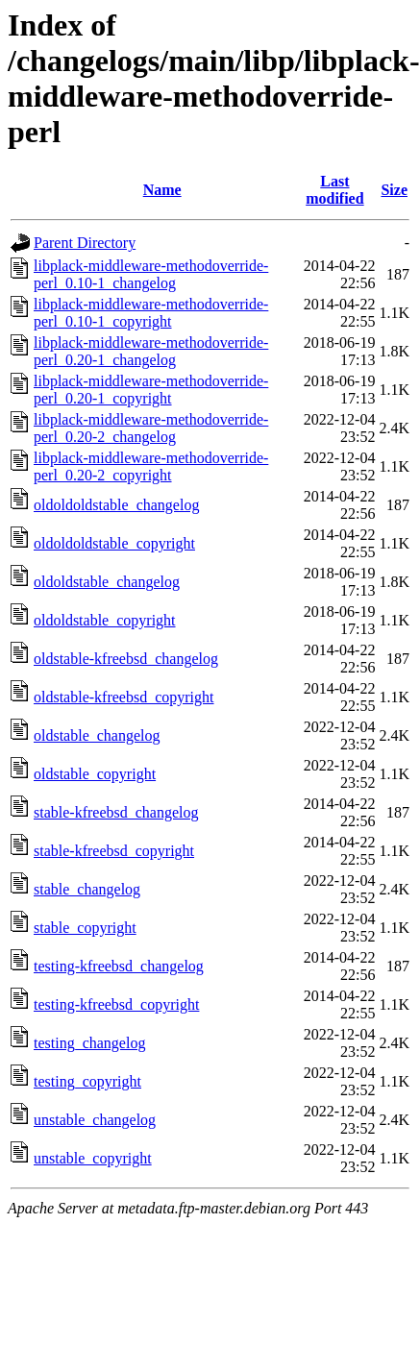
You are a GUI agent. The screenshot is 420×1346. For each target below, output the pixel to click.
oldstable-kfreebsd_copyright (124, 697)
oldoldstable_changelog (107, 582)
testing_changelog (89, 1043)
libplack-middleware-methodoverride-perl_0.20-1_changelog (151, 351)
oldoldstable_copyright (105, 620)
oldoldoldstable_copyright (114, 543)
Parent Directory (85, 242)
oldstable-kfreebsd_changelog (126, 658)
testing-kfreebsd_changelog (119, 966)
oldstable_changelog (97, 735)
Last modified (334, 190)
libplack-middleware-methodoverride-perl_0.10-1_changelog (151, 274)
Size (394, 190)
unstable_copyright (93, 1158)
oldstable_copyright (95, 774)
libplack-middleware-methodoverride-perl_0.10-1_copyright (151, 313)
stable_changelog (87, 889)
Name (162, 190)
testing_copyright (87, 1081)
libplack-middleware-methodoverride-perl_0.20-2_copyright (151, 466)
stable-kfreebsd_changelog (116, 812)
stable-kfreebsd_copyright (114, 851)
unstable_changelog (95, 1120)
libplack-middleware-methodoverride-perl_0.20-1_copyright (151, 389)
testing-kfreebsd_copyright (116, 1004)
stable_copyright (85, 927)
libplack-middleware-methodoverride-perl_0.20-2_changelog (151, 428)
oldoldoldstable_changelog (116, 505)
